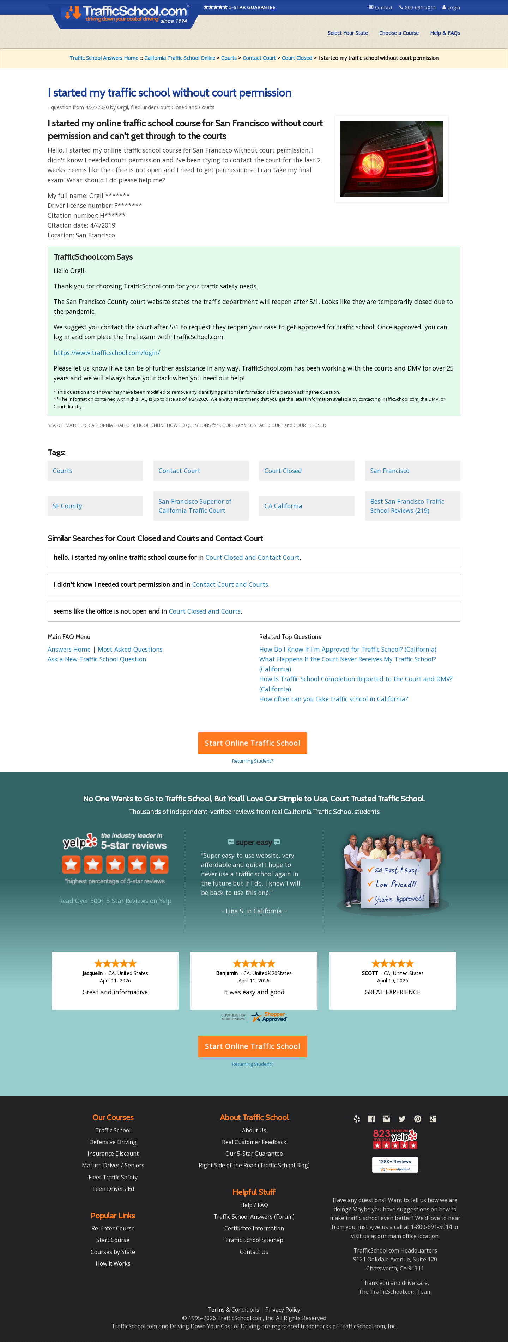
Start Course (112, 1240)
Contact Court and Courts (230, 584)
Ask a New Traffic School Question (97, 659)
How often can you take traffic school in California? (333, 699)
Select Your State (348, 33)
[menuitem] (348, 33)
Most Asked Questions (130, 649)
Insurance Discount (113, 1153)
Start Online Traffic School (252, 743)
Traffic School (113, 1130)
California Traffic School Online (179, 58)
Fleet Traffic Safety (113, 1177)
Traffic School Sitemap (254, 1240)
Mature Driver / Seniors (113, 1165)
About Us (254, 1130)
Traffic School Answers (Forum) (254, 1216)
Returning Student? (252, 761)
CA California (283, 506)
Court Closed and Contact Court (253, 557)
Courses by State (113, 1252)
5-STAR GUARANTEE (240, 7)
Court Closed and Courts (205, 611)
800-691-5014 (418, 7)
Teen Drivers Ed (113, 1189)
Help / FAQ (254, 1205)
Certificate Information (254, 1228)
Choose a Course (399, 33)
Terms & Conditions (234, 1309)
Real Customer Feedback (254, 1142)
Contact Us (254, 1252)
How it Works (113, 1263)
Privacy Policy (282, 1309)
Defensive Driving (113, 1142)
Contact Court (259, 58)
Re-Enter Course (113, 1228)
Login (451, 7)
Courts (229, 58)
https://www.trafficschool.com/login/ (107, 352)
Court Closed (297, 58)
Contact (381, 7)
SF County (67, 506)
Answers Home (70, 649)
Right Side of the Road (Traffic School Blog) (254, 1165)
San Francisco (390, 470)
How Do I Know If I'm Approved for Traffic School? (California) (347, 649)
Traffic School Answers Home (103, 58)
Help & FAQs (445, 33)
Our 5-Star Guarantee (254, 1153)
